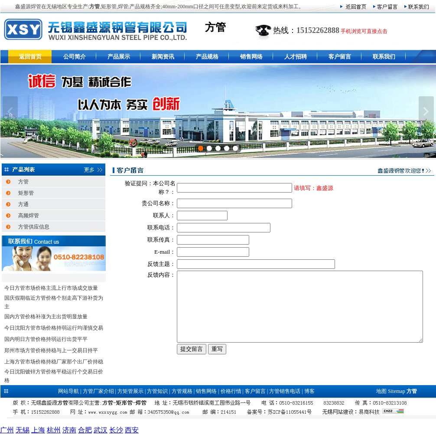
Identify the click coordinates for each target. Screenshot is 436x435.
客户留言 (340, 56)
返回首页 (30, 56)
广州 (7, 430)
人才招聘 (295, 56)
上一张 (10, 111)
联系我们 (384, 56)
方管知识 (157, 391)
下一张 (426, 111)
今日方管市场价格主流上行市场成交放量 (51, 288)
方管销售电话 (284, 391)
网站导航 (68, 391)
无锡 (22, 430)
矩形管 (26, 193)
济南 (69, 430)
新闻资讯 (163, 56)
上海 (38, 430)
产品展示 (118, 56)
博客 (309, 391)
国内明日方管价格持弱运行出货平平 (46, 339)
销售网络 (251, 56)
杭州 (54, 430)
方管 (23, 182)
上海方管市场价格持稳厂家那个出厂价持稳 (53, 362)
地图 (381, 391)
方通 (23, 204)
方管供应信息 (33, 227)
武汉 (100, 430)
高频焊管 (28, 216)
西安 (132, 430)
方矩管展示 (130, 391)
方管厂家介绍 (98, 391)
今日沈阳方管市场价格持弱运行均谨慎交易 (53, 328)
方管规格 (182, 391)
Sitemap (396, 391)
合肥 (85, 430)
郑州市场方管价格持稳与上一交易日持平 (51, 350)
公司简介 (74, 56)
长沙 (116, 430)
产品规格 (207, 56)
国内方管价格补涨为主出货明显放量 (46, 317)
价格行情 (231, 391)
